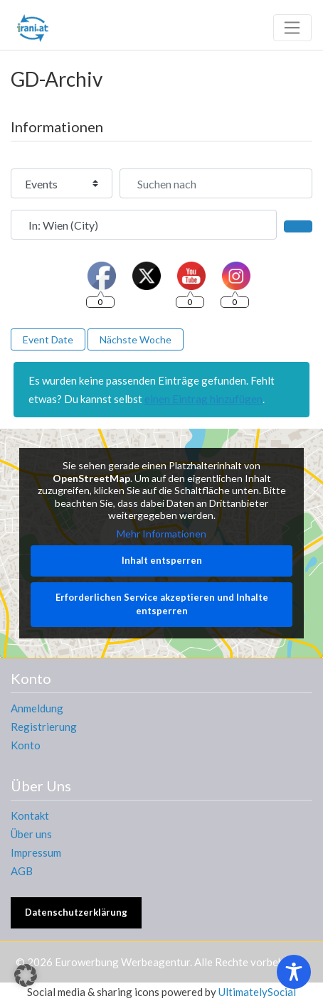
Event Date (48, 339)
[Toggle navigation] (292, 27)
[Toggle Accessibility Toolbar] (293, 971)
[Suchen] (298, 226)
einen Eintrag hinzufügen (203, 398)
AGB (22, 870)
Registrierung (44, 726)
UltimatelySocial (257, 991)
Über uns (31, 834)
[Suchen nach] (216, 183)
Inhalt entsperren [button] (162, 561)
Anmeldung (37, 708)
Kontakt (30, 815)
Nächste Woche (135, 339)
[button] (25, 975)
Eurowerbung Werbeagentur (122, 962)
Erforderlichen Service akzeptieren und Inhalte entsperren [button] (161, 604)
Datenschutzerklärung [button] (76, 912)
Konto (26, 745)
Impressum (36, 852)
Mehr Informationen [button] (161, 534)
